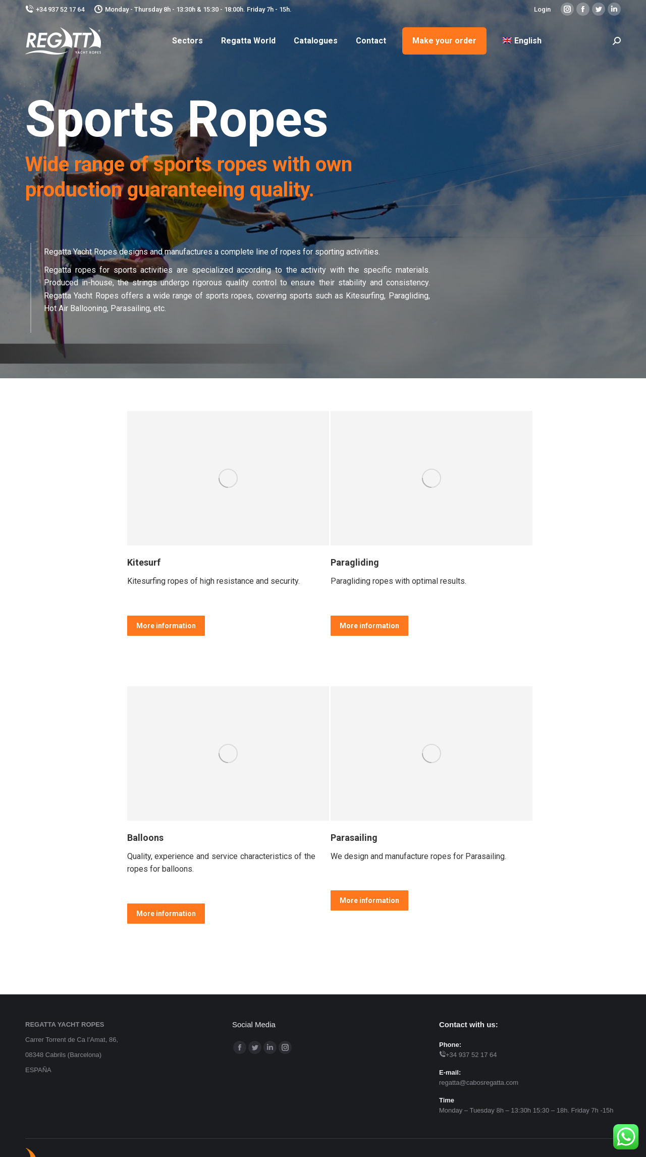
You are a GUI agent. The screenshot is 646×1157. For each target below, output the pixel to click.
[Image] (228, 478)
